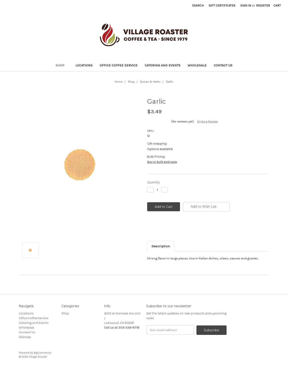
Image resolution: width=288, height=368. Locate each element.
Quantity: (153, 182)
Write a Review (207, 121)
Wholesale (197, 65)
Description (160, 246)
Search (198, 5)
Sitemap (25, 337)
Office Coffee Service (118, 65)
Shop (62, 65)
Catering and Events (162, 65)
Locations (83, 65)
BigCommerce (42, 352)
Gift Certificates (222, 5)
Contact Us (223, 65)
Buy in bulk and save (162, 162)
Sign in (245, 5)
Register (263, 5)
